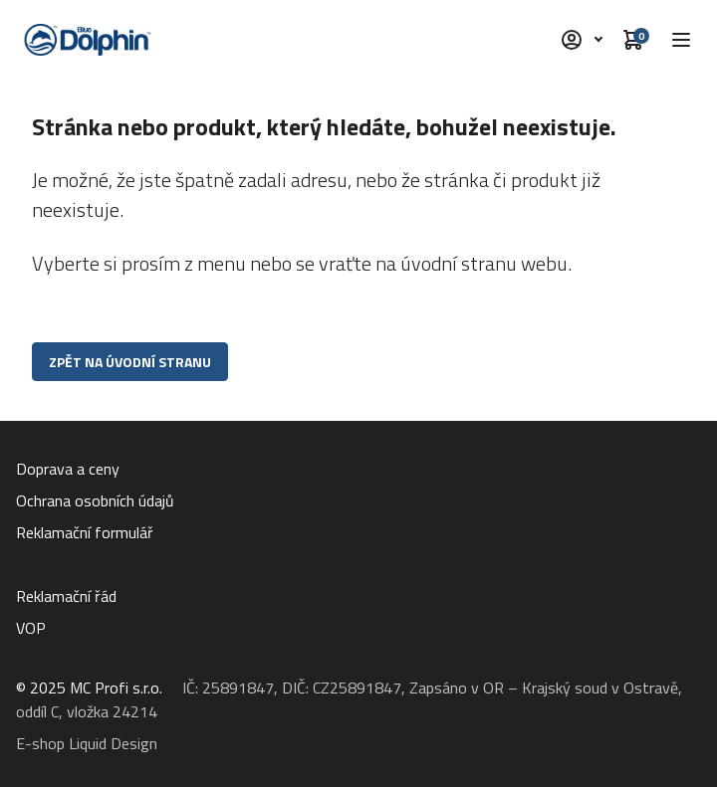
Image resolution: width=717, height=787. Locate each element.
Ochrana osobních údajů (95, 500)
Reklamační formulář (84, 532)
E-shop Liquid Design (86, 743)
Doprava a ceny (68, 469)
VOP (31, 628)
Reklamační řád (66, 596)
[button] (681, 40)
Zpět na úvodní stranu (130, 361)
